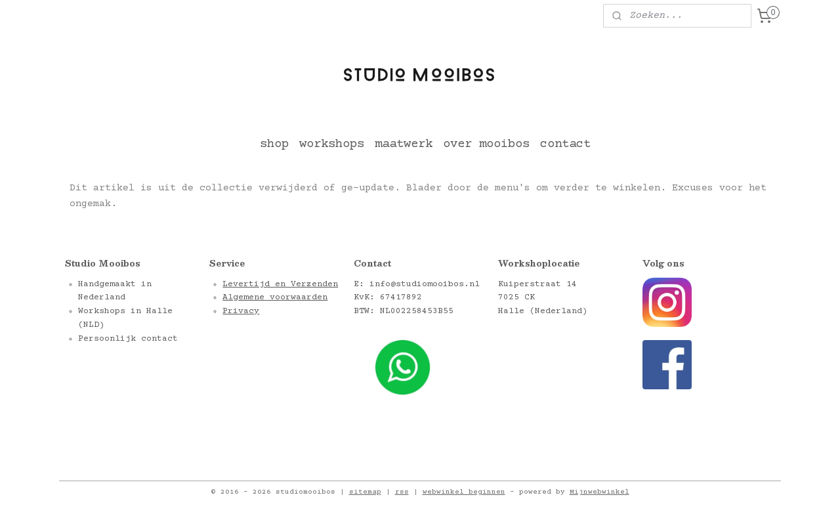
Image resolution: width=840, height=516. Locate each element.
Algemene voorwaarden (274, 297)
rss (402, 492)
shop (274, 144)
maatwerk (403, 144)
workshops (331, 144)
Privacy (240, 311)
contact (565, 144)
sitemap (365, 492)
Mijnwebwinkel (599, 492)
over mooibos (486, 144)
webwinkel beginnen (464, 492)
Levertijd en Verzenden (280, 284)
